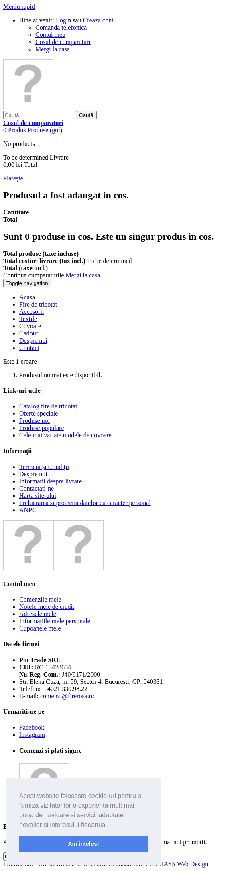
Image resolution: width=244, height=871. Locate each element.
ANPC (28, 510)
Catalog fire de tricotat (48, 406)
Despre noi (33, 474)
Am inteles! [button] (83, 844)
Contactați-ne (36, 488)
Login (63, 20)
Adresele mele (37, 613)
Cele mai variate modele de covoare (65, 435)
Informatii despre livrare (50, 481)
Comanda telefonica (61, 27)
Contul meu (50, 34)
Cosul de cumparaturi (63, 41)
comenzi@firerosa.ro (67, 696)
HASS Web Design (183, 864)
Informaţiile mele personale (54, 621)
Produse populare (41, 427)
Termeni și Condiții (44, 466)
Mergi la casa (52, 49)
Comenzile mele (40, 599)
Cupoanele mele (40, 628)
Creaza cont (98, 20)
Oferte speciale (38, 413)
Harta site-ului (37, 495)
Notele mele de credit (46, 606)
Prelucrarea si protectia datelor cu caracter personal (85, 502)
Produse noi (34, 420)
